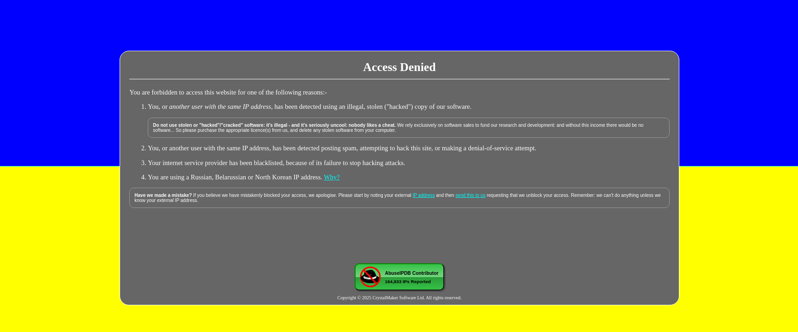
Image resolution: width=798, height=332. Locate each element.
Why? (331, 177)
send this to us (470, 195)
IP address (423, 195)
